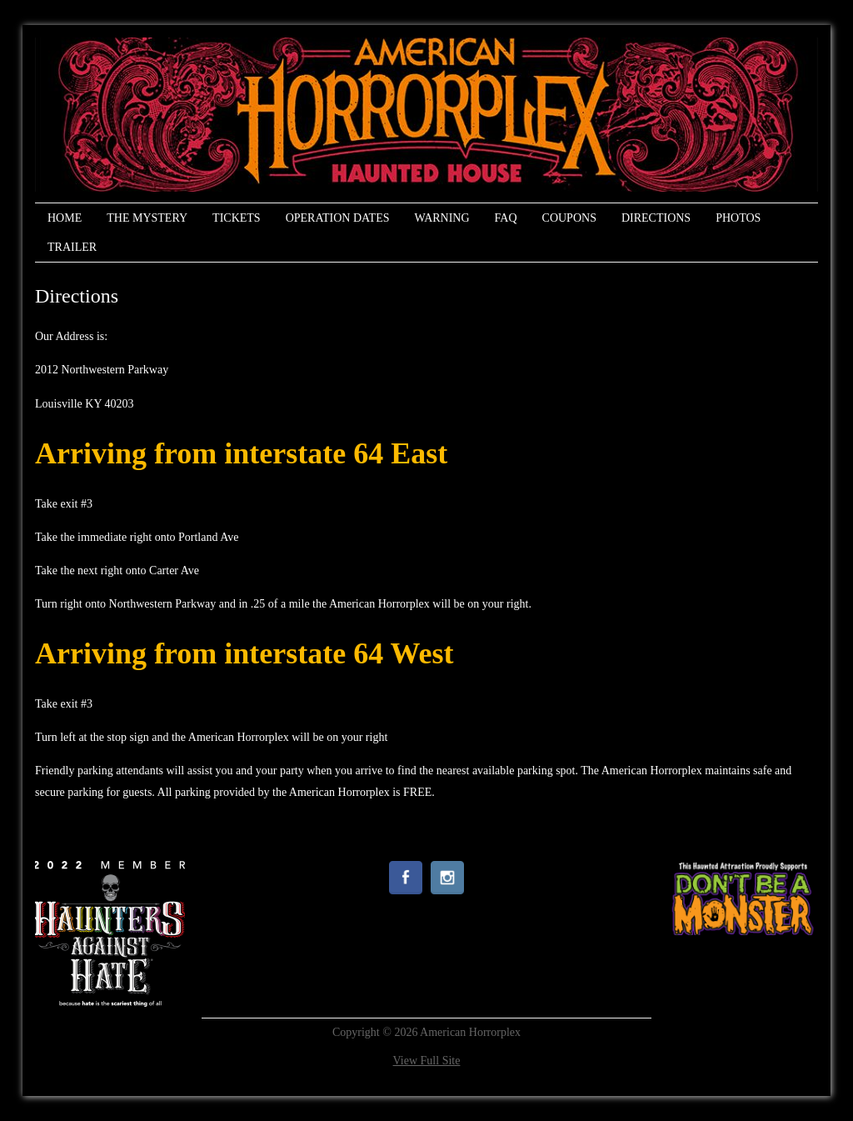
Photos (738, 218)
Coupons (569, 218)
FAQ (506, 218)
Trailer (72, 247)
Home (64, 218)
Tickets (236, 218)
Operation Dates (338, 218)
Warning (441, 218)
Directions (656, 218)
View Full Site (427, 1060)
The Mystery (147, 218)
